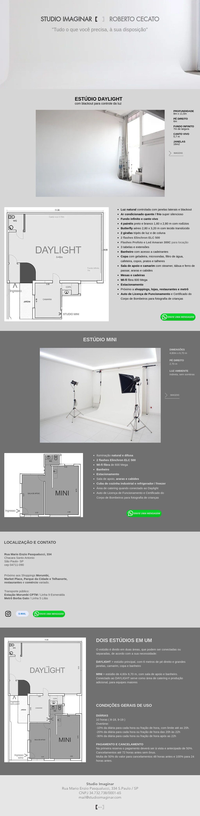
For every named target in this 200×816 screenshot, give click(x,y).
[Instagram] (8, 614)
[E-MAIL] (22, 614)
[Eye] (178, 317)
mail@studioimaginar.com (100, 797)
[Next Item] (170, 153)
